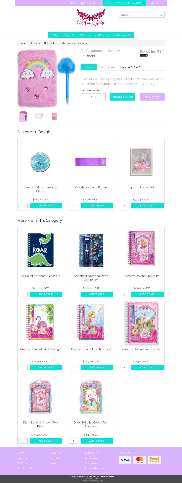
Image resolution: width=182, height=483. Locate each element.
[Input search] (139, 15)
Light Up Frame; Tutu (142, 187)
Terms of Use (91, 458)
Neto (102, 481)
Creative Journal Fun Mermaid (91, 349)
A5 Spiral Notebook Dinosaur (40, 276)
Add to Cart (124, 97)
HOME (54, 35)
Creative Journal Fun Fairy (141, 276)
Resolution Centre (25, 468)
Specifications (107, 67)
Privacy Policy (91, 463)
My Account (89, 3)
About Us (85, 35)
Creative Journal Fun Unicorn (141, 349)
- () (155, 3)
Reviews (130, 67)
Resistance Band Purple (91, 187)
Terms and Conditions (95, 468)
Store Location (122, 35)
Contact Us (102, 35)
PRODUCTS (68, 35)
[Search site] (162, 15)
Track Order (22, 463)
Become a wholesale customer (124, 3)
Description (89, 67)
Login (71, 3)
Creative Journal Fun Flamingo (40, 349)
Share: (89, 56)
